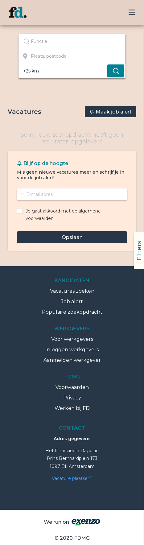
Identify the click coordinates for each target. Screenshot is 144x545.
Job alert (72, 301)
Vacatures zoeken (72, 291)
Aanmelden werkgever (72, 360)
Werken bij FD (72, 408)
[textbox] (72, 41)
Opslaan (72, 237)
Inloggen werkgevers (72, 350)
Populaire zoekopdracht (72, 312)
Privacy (72, 398)
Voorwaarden (72, 387)
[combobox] (72, 41)
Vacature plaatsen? (72, 478)
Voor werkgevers (72, 339)
